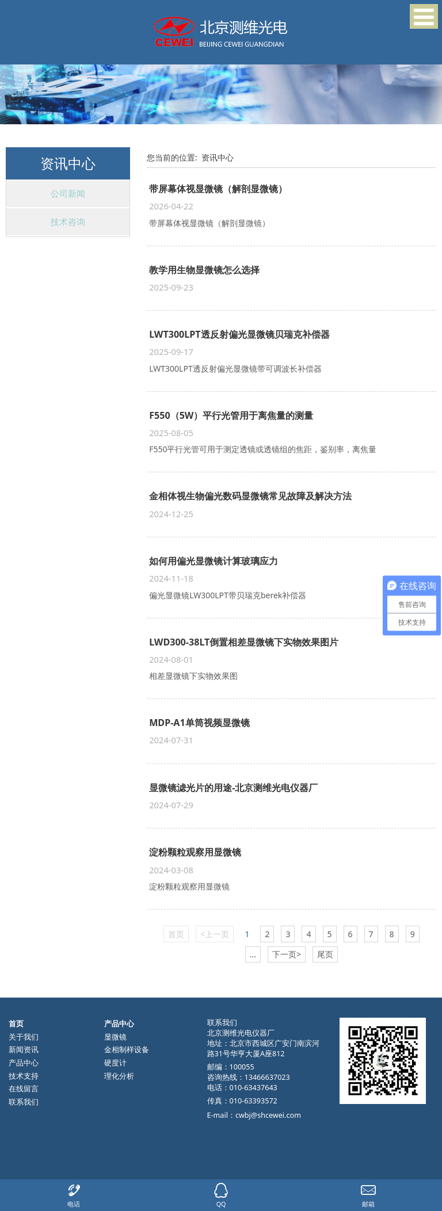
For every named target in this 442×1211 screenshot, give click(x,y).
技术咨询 (68, 221)
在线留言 (24, 1089)
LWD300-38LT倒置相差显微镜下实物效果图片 (243, 642)
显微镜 (115, 1037)
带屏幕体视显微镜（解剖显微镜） (218, 188)
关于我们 (24, 1037)
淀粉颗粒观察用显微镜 (195, 852)
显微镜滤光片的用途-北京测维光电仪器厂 (233, 787)
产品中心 (24, 1063)
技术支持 (24, 1076)
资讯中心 (217, 157)
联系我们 (24, 1102)
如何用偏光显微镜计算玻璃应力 (213, 561)
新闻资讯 (24, 1050)
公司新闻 (68, 193)
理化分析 (119, 1076)
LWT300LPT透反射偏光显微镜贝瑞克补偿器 (239, 334)
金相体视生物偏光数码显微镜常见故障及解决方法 (250, 496)
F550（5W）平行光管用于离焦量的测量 (231, 415)
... (253, 954)
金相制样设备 (126, 1050)
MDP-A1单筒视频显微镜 (199, 722)
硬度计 (115, 1063)
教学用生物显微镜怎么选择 (204, 269)
